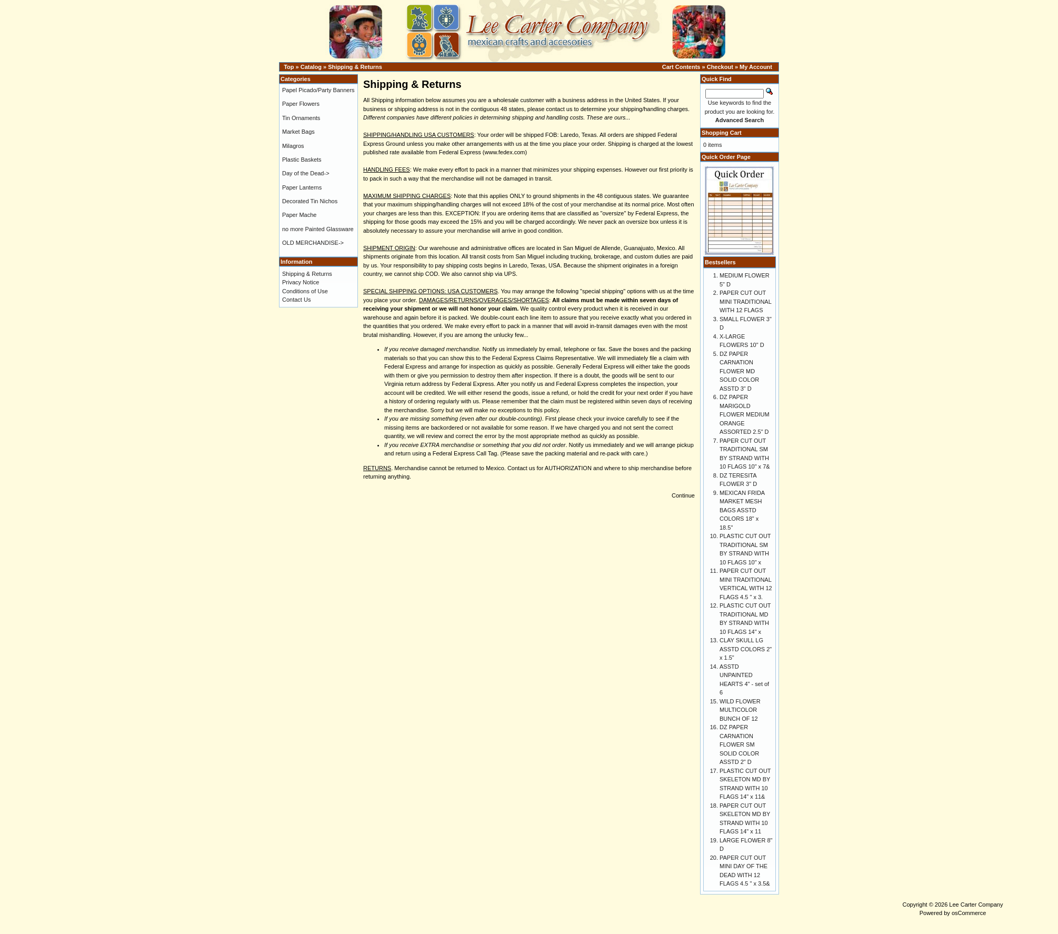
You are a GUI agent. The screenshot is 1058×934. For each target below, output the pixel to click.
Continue (683, 495)
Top (289, 67)
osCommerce (969, 913)
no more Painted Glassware (318, 229)
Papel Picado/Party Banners (318, 90)
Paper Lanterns (302, 187)
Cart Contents (681, 67)
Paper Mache (299, 215)
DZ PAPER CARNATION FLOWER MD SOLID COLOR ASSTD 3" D (739, 371)
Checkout (720, 67)
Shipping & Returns (355, 67)
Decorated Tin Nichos (309, 201)
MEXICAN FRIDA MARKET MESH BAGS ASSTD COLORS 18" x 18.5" (742, 510)
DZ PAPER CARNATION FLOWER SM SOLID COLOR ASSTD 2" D (739, 744)
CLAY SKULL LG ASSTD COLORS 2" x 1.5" (746, 649)
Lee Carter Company (976, 904)
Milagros (293, 146)
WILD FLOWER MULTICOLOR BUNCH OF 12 (740, 710)
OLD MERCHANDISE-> (313, 243)
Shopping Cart (722, 133)
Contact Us (296, 299)
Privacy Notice (300, 282)
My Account (756, 67)
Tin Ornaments (301, 118)
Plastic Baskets (302, 159)
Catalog (311, 67)
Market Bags (298, 131)
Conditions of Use (305, 291)
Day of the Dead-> (306, 173)
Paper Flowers (301, 104)
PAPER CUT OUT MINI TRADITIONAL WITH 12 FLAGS (745, 301)
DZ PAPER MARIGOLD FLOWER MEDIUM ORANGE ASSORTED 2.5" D (745, 414)
